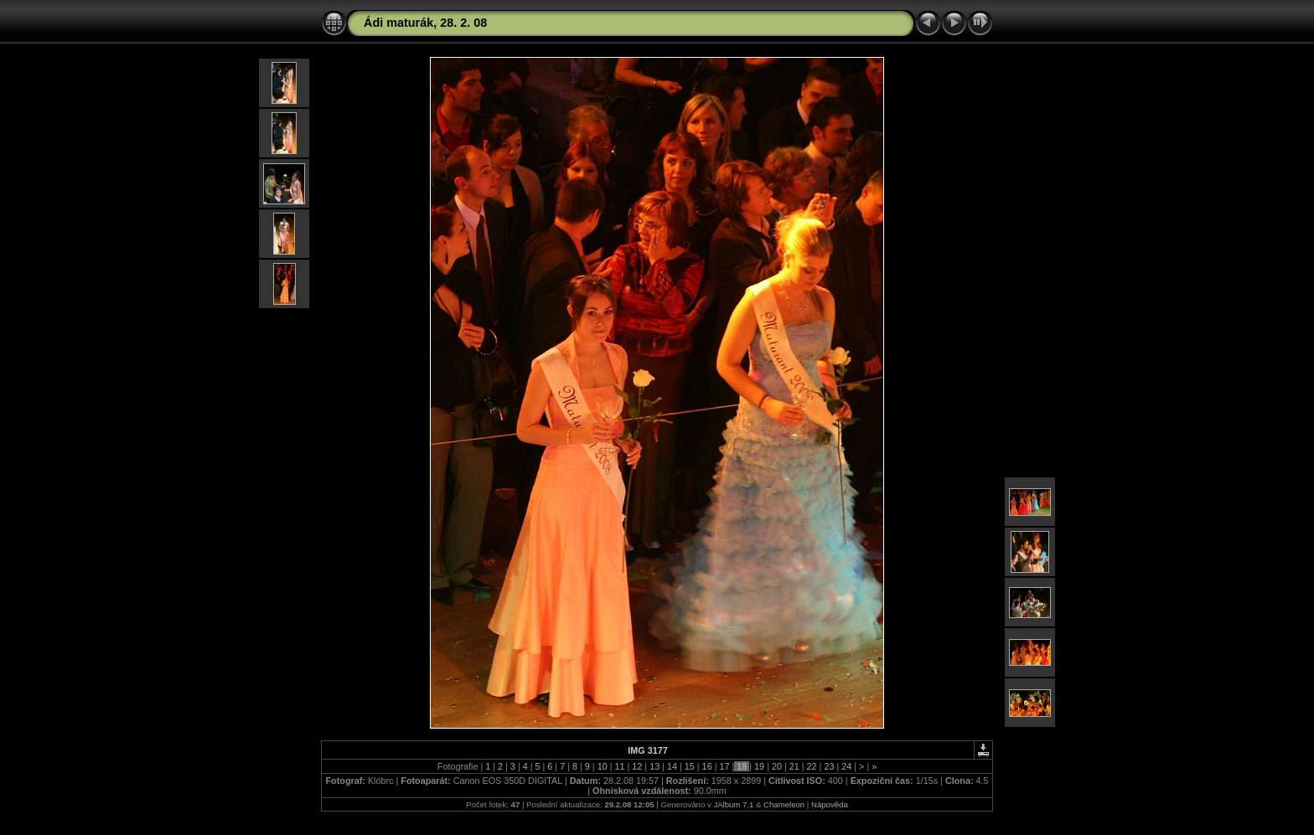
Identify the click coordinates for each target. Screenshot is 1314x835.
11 (619, 766)
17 (724, 766)
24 (846, 766)
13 (654, 766)
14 (672, 766)
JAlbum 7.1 (733, 804)
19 (759, 766)
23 (828, 766)
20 (776, 766)
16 (707, 766)
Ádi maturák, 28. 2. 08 (425, 22)
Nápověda (829, 804)
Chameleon (783, 804)
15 (689, 766)
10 (602, 766)
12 (636, 766)
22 (812, 766)
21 (794, 766)
